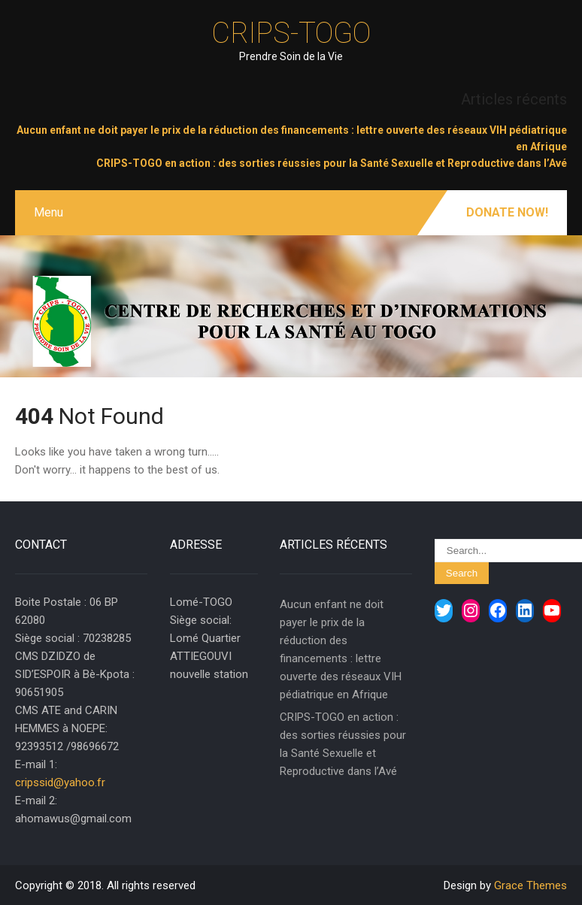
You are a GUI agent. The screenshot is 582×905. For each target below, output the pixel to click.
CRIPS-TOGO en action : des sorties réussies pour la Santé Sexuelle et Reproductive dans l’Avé (331, 163)
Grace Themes (530, 885)
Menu (48, 212)
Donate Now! (507, 212)
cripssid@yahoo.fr (60, 782)
